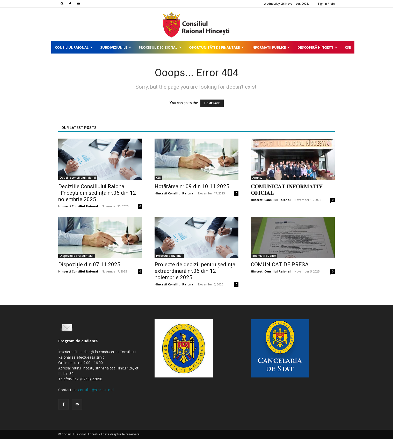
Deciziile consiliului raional (78, 177)
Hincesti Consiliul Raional (78, 206)
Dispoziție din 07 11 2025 (89, 264)
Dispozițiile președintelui (76, 256)
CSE (348, 47)
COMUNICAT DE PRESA (280, 264)
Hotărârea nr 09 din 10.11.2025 (192, 186)
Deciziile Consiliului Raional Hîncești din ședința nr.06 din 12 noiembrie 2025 (97, 192)
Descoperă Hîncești (317, 47)
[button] (62, 3)
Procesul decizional (160, 47)
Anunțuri (258, 177)
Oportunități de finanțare (216, 47)
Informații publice (270, 47)
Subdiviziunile (115, 47)
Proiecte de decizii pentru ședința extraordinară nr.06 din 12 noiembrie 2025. (195, 271)
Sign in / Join (326, 3)
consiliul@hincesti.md (96, 389)
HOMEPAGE (212, 103)
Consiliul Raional (74, 47)
